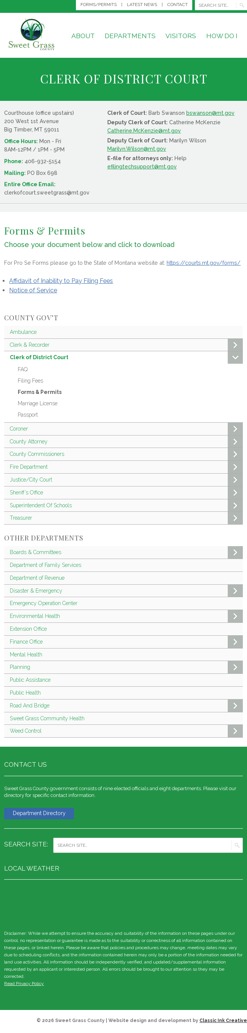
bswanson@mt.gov (210, 113)
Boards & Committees (126, 552)
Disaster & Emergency (126, 591)
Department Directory (42, 814)
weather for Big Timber (239, 904)
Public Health (25, 693)
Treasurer (126, 518)
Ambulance (23, 332)
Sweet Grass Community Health (47, 718)
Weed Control (126, 731)
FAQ (23, 369)
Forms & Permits (40, 392)
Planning (126, 667)
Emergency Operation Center (43, 603)
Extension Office (28, 629)
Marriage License (37, 403)
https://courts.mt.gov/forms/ (204, 262)
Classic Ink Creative (223, 1021)
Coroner (126, 429)
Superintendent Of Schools (126, 505)
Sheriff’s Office (126, 492)
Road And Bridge (126, 705)
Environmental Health (126, 616)
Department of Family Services (45, 565)
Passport (28, 415)
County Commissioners (126, 454)
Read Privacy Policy (24, 984)
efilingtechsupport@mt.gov (142, 167)
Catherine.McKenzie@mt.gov (144, 131)
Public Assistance (30, 680)
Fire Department (126, 467)
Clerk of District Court (126, 357)
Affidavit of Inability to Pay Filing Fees (61, 280)
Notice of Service (33, 290)
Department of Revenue (37, 578)
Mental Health (26, 655)
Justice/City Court (126, 480)
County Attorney (126, 441)
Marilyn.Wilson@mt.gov (136, 149)
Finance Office (126, 642)
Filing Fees (30, 381)
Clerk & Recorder (126, 345)
